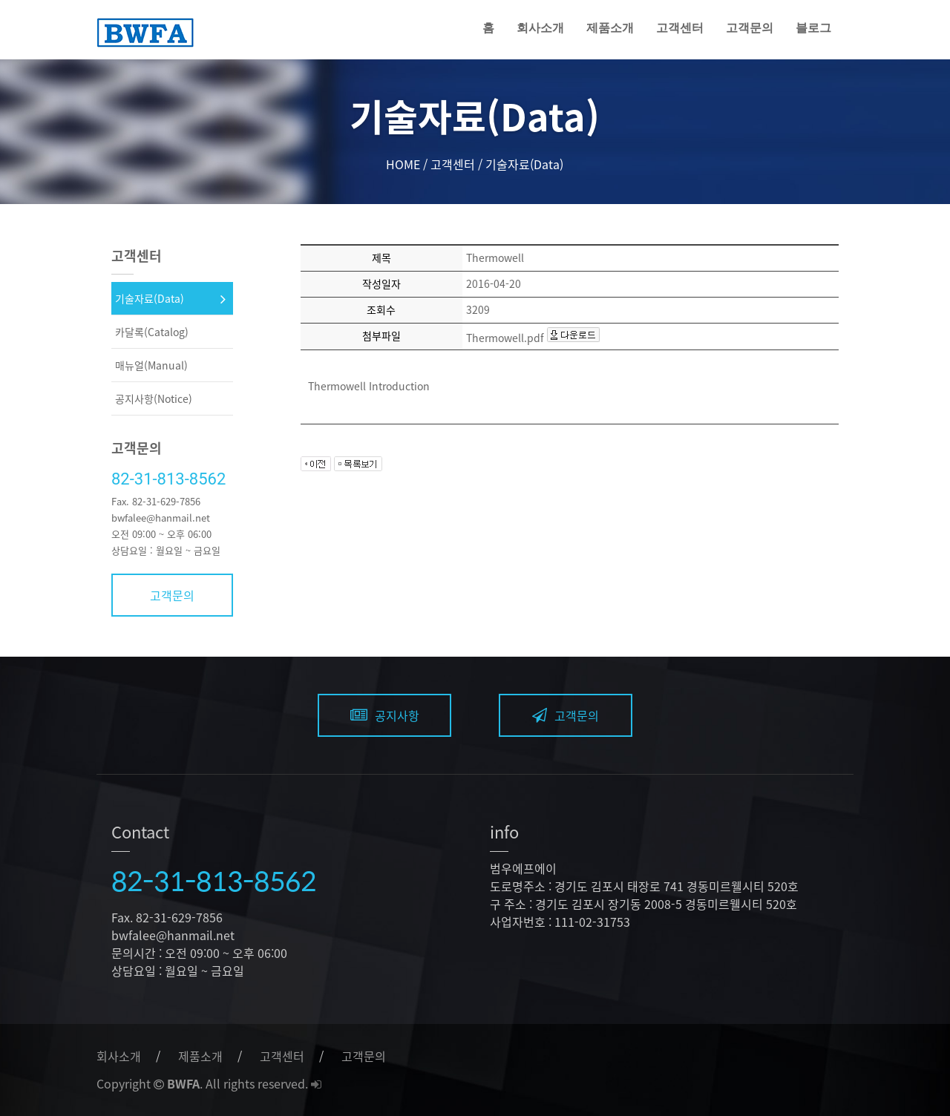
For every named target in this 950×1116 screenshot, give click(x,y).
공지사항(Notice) (153, 398)
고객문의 (749, 28)
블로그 (813, 28)
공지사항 (384, 715)
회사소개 (540, 28)
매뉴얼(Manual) (151, 365)
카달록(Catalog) (152, 331)
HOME (403, 164)
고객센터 (680, 28)
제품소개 (610, 28)
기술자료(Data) (149, 298)
